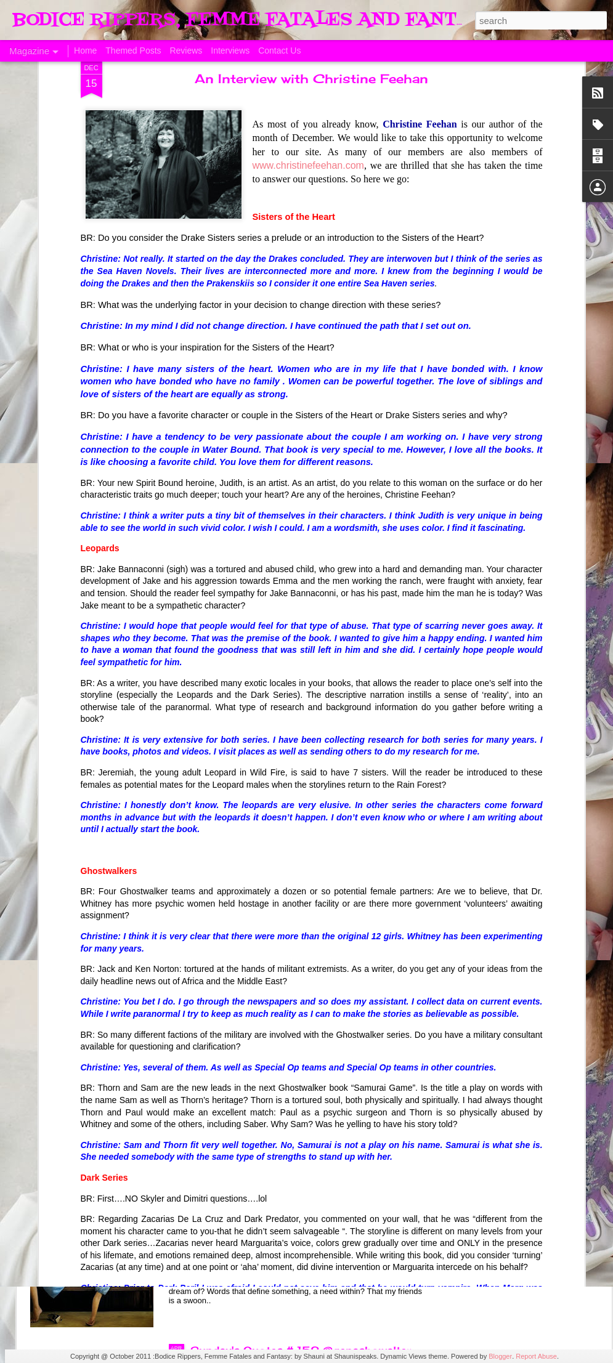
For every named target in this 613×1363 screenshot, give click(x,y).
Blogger (500, 1356)
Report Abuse (536, 1356)
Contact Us (279, 50)
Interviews (230, 50)
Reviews (185, 50)
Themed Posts (133, 50)
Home (85, 50)
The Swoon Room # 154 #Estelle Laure (297, 930)
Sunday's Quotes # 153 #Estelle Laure (295, 1070)
